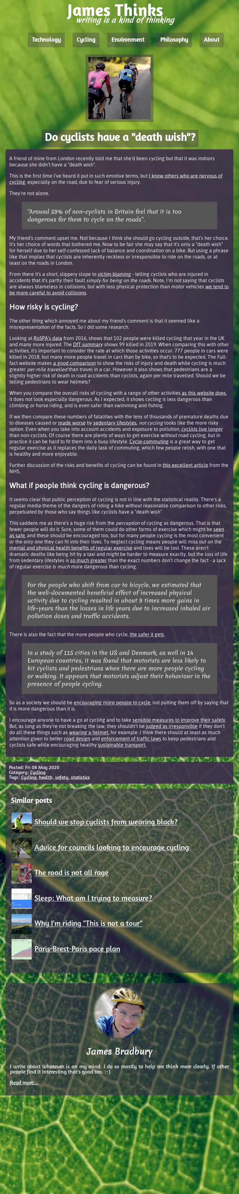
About (211, 40)
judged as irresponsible (172, 726)
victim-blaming (114, 274)
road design (77, 738)
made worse (72, 423)
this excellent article (185, 465)
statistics (80, 777)
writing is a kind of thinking (125, 20)
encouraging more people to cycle (112, 702)
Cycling (86, 40)
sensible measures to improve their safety (179, 720)
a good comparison (74, 363)
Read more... (24, 1083)
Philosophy (174, 40)
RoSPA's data (48, 338)
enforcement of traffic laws (131, 738)
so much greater (88, 560)
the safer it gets (147, 634)
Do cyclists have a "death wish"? (120, 138)
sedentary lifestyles (115, 423)
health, (46, 777)
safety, (62, 777)
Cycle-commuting (149, 441)
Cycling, (29, 777)
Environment (127, 40)
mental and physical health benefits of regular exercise (70, 548)
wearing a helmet (88, 732)
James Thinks (115, 11)
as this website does (204, 393)
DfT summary (88, 344)
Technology (46, 40)
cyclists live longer (202, 429)
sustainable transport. (122, 745)
